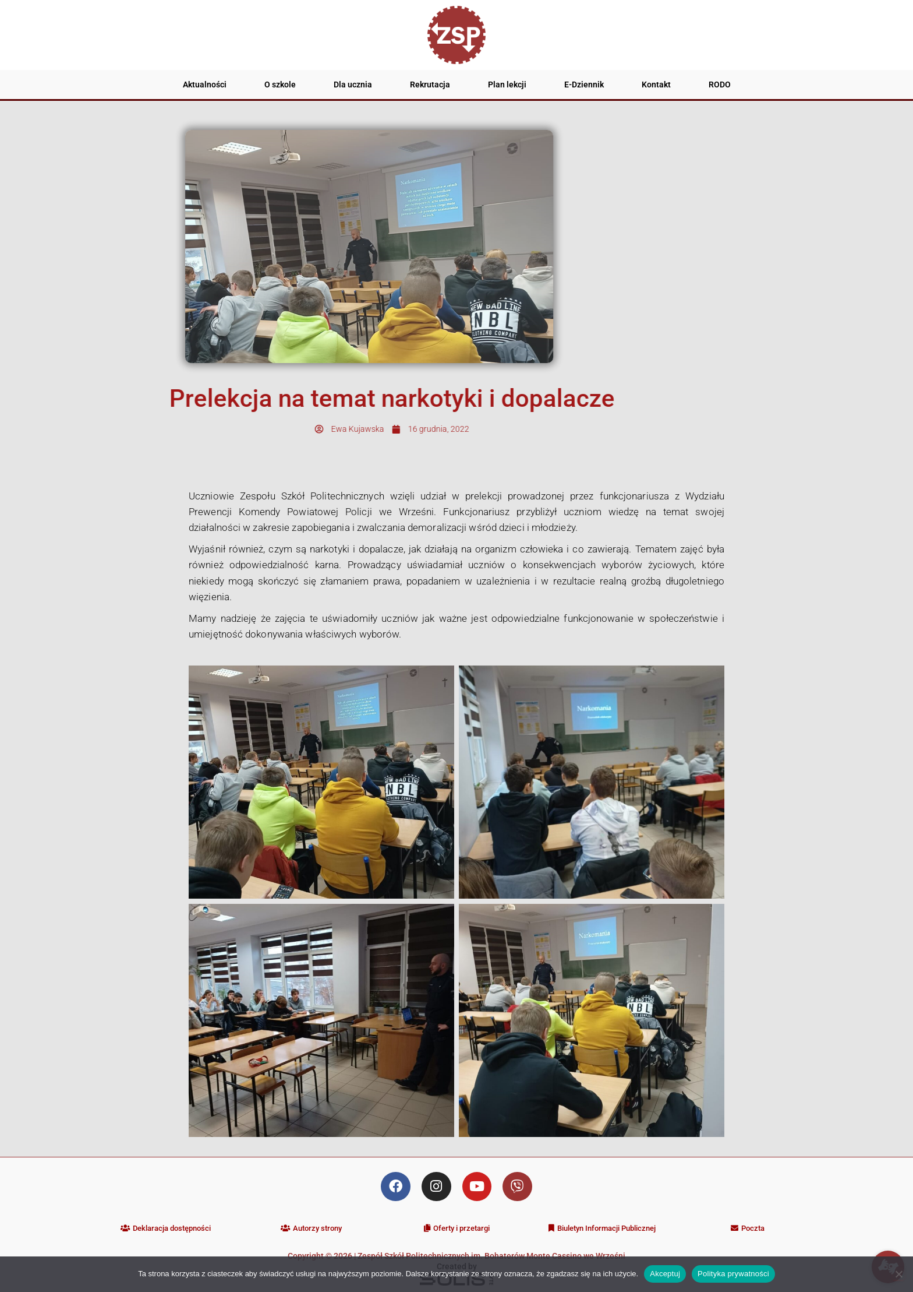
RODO (720, 84)
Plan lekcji (507, 84)
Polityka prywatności (733, 1273)
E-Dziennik (584, 84)
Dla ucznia (353, 84)
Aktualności (205, 84)
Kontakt (656, 84)
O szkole (280, 84)
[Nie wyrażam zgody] (898, 1274)
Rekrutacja (430, 84)
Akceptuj (665, 1273)
